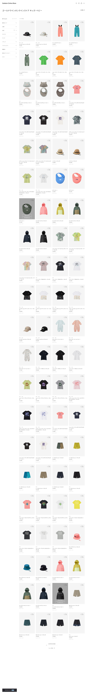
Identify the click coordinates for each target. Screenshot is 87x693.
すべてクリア (14, 18)
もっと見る (52, 648)
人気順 (81, 10)
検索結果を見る (9, 690)
